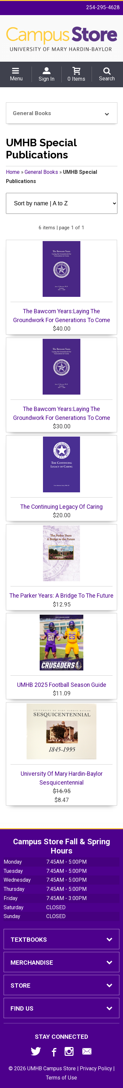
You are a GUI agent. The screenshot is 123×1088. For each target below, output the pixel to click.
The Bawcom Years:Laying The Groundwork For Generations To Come (61, 282)
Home (13, 172)
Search (107, 78)
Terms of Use (61, 1078)
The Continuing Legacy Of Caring (61, 473)
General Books (41, 172)
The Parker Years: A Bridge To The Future (61, 562)
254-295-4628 (103, 7)
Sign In (46, 79)
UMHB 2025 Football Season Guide (61, 651)
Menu (16, 78)
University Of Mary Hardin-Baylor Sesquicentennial (61, 745)
